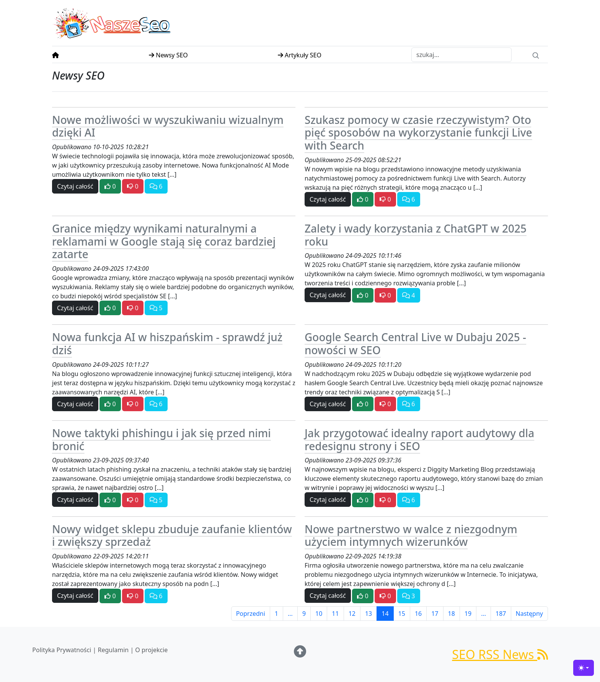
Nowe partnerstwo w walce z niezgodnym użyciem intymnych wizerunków (411, 535)
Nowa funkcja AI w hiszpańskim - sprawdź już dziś (167, 343)
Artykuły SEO (299, 55)
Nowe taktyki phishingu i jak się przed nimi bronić (161, 439)
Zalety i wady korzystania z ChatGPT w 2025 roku (416, 235)
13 (368, 613)
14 (385, 613)
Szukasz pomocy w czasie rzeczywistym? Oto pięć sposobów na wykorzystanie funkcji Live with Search (418, 132)
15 (401, 613)
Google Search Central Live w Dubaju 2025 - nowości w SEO (415, 343)
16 (418, 613)
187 (501, 613)
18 (451, 613)
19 (468, 613)
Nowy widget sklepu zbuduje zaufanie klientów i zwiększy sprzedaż (172, 535)
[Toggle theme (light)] (583, 668)
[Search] (536, 54)
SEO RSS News (500, 654)
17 (434, 613)
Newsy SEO (168, 55)
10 (318, 613)
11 (335, 613)
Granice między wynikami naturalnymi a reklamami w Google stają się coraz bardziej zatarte (164, 241)
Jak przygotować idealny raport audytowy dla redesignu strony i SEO (419, 439)
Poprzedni (250, 613)
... (290, 613)
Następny (529, 613)
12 (352, 613)
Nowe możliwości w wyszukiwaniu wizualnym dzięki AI (168, 126)
